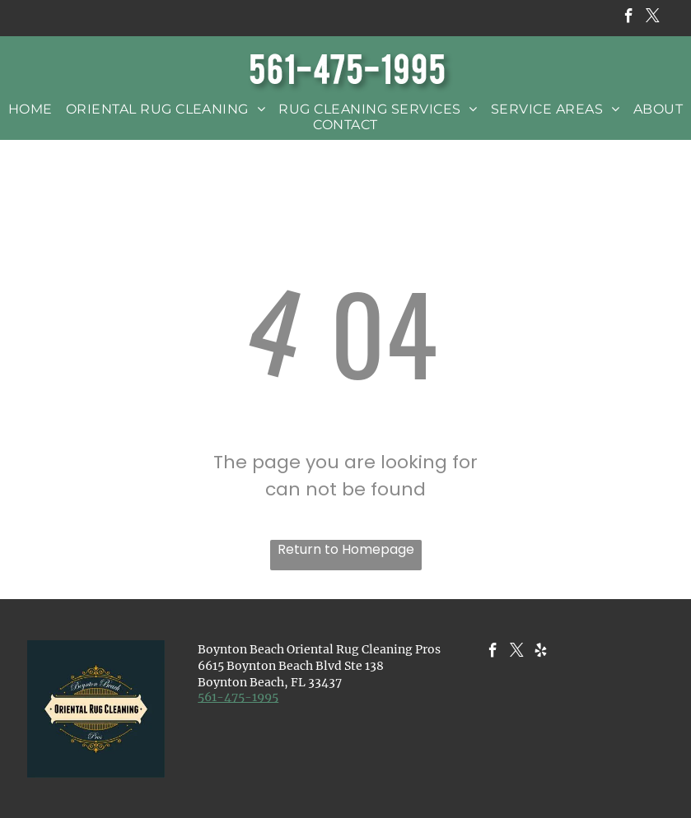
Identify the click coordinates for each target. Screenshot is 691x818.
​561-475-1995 (238, 697)
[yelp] (540, 652)
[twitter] (652, 18)
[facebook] (629, 18)
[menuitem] (30, 109)
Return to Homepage (346, 549)
